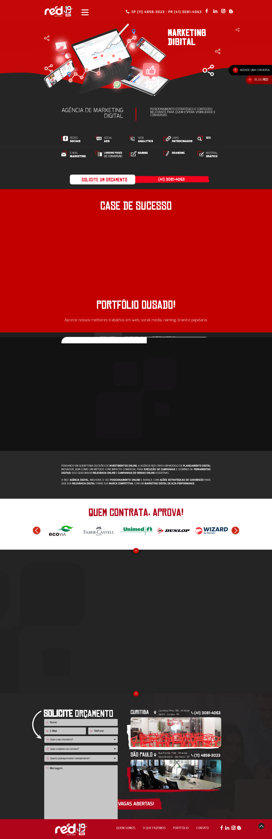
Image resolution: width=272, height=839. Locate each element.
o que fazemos (154, 828)
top (261, 826)
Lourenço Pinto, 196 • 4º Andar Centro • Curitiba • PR (174, 713)
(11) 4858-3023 (207, 755)
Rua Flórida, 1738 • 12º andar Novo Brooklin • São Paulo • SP (173, 755)
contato (202, 828)
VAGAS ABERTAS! (136, 804)
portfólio (181, 828)
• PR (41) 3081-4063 (184, 12)
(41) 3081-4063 (171, 179)
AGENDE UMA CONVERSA (255, 70)
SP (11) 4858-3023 (148, 11)
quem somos (125, 828)
